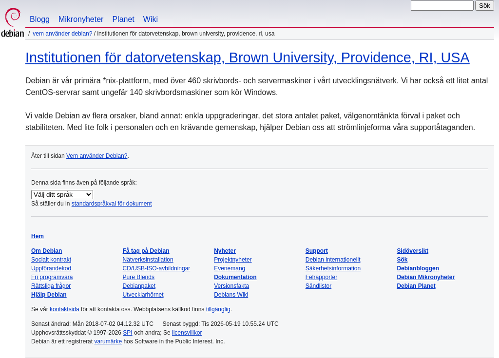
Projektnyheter (232, 259)
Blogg (40, 19)
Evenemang (229, 268)
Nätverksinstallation (148, 259)
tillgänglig (218, 309)
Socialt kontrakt (51, 259)
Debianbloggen (418, 268)
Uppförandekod (51, 268)
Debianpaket (139, 286)
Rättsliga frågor (51, 286)
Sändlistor (318, 286)
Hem (37, 236)
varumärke (108, 341)
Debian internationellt (333, 259)
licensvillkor (187, 332)
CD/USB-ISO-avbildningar (157, 268)
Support (317, 250)
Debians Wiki (231, 294)
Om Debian (46, 250)
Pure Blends (138, 277)
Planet (123, 19)
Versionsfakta (231, 286)
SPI (127, 332)
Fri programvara (52, 277)
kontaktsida (64, 309)
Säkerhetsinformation (333, 268)
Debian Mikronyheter (426, 277)
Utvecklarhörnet (143, 294)
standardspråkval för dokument (112, 203)
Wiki (150, 19)
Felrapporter (321, 277)
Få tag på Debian (146, 250)
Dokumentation (235, 277)
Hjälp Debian (49, 294)
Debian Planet (416, 286)
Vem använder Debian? (62, 33)
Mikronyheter (80, 19)
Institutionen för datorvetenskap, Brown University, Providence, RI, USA (247, 57)
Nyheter (225, 250)
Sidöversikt (412, 250)
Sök (402, 259)
